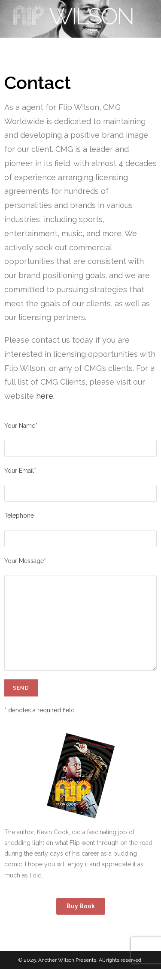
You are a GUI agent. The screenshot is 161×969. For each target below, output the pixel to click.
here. (45, 395)
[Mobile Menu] (140, 47)
